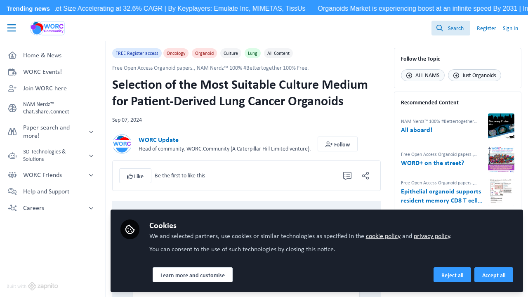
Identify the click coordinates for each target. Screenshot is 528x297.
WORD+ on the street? (432, 162)
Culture (231, 53)
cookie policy (383, 235)
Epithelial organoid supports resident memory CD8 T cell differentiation (441, 196)
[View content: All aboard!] (501, 126)
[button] (338, 144)
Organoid (204, 53)
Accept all (493, 275)
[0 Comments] (347, 175)
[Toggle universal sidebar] (11, 28)
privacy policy (432, 235)
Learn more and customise (192, 275)
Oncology (176, 53)
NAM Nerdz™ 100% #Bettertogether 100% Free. (253, 67)
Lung (252, 53)
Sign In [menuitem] (510, 28)
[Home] (47, 28)
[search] (450, 28)
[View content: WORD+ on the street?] (501, 159)
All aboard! (416, 129)
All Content (278, 53)
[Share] (365, 175)
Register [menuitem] (486, 28)
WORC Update (159, 139)
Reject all (452, 275)
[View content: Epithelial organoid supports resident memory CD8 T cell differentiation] (501, 192)
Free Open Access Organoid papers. (153, 67)
